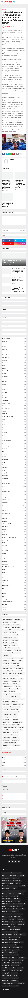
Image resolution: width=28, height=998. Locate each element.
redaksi (11, 160)
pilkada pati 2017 (14, 524)
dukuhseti (14, 381)
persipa (14, 516)
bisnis (14, 365)
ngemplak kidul (14, 491)
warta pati (14, 604)
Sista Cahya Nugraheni (14, 567)
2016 (14, 765)
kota (14, 451)
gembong (14, 397)
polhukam (14, 529)
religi (14, 542)
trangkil (14, 596)
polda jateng (14, 526)
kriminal (14, 456)
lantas (14, 470)
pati (14, 505)
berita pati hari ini (14, 363)
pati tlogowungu (14, 508)
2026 (14, 757)
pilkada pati (14, 521)
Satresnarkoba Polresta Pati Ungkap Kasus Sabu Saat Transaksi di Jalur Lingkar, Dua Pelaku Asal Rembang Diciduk (7, 184)
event (14, 389)
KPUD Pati (14, 454)
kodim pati (14, 448)
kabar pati (14, 432)
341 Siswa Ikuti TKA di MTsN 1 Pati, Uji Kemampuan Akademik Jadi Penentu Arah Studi (18, 280)
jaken (14, 419)
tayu (14, 588)
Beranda (4, 9)
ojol (14, 494)
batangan (14, 349)
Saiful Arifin (14, 550)
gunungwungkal (14, 403)
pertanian (14, 518)
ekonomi (14, 387)
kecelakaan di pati (14, 440)
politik (14, 532)
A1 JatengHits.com (6, 752)
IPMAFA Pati (14, 414)
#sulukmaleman (14, 338)
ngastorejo (14, 489)
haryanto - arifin (14, 408)
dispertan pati (14, 376)
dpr (14, 379)
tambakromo (14, 585)
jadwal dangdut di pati (14, 416)
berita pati (14, 360)
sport (14, 577)
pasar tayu (14, 502)
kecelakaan (14, 438)
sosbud (14, 569)
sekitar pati (14, 556)
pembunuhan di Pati (14, 513)
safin (14, 548)
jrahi (14, 427)
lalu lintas (14, 467)
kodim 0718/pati (14, 446)
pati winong (14, 510)
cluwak (14, 373)
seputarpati (14, 564)
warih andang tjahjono (14, 601)
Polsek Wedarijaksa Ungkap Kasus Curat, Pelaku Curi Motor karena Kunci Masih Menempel (18, 289)
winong (14, 609)
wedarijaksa (14, 607)
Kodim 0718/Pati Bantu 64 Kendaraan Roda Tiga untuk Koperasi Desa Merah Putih (18, 270)
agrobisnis (14, 341)
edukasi (14, 384)
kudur (14, 462)
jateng (14, 424)
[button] (2, 2)
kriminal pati (14, 459)
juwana (14, 430)
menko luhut (14, 478)
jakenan (14, 422)
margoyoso (14, 475)
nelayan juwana (14, 483)
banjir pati (14, 346)
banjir (14, 344)
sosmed (14, 575)
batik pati (14, 355)
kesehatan (14, 443)
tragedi (14, 593)
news (14, 486)
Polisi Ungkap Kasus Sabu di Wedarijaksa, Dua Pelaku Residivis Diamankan (7, 204)
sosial (14, 572)
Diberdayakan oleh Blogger (10, 776)
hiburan (14, 411)
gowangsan (14, 400)
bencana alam (14, 357)
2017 (14, 762)
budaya (14, 368)
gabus (14, 395)
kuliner (14, 465)
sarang (14, 553)
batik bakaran (14, 352)
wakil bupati (14, 599)
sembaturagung (14, 559)
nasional (14, 481)
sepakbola (14, 561)
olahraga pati (14, 499)
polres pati (14, 534)
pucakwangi (14, 540)
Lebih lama (22, 230)
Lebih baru (5, 230)
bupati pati (14, 371)
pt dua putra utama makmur (14, 537)
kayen (14, 435)
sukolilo (14, 583)
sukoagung (14, 580)
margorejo (14, 473)
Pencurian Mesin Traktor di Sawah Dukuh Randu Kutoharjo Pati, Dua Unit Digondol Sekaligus (20, 184)
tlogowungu (14, 591)
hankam (14, 406)
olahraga (14, 497)
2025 (14, 760)
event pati (14, 392)
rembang (14, 545)
